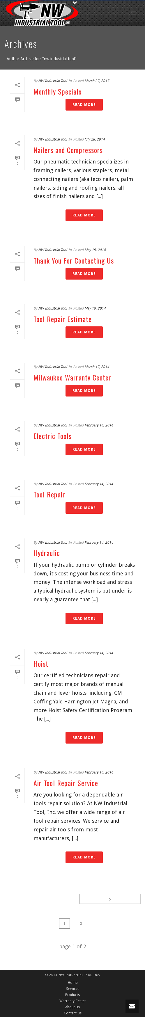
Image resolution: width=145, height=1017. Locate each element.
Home (72, 983)
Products (72, 995)
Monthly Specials (57, 91)
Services (72, 989)
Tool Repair (49, 494)
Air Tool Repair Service (65, 783)
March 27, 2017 (96, 81)
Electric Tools (52, 436)
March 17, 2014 (96, 367)
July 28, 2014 (94, 139)
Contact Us (73, 1013)
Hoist (40, 663)
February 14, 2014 (98, 425)
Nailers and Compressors (68, 150)
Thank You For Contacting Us (73, 260)
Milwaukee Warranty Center (72, 377)
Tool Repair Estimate (62, 319)
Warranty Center (72, 1001)
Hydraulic (46, 552)
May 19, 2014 (95, 250)
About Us (72, 1007)
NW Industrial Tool (52, 81)
